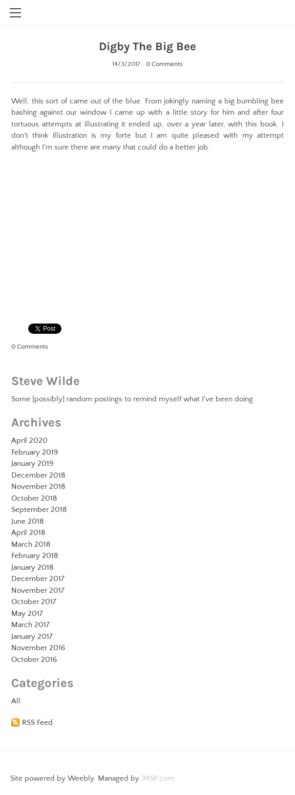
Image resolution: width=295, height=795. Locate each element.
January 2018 (32, 567)
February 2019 (34, 452)
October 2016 (34, 659)
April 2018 (28, 532)
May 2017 (27, 613)
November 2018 (38, 486)
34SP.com (157, 778)
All (15, 701)
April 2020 (29, 440)
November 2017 (38, 590)
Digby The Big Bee (147, 46)
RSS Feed (37, 722)
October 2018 (34, 498)
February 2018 (34, 555)
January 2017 (32, 636)
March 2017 (30, 624)
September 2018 (39, 509)
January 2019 (32, 463)
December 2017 (38, 578)
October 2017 (33, 601)
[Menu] (15, 13)
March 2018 (30, 544)
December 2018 (38, 475)
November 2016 (38, 647)
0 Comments (164, 64)
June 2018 (27, 521)
